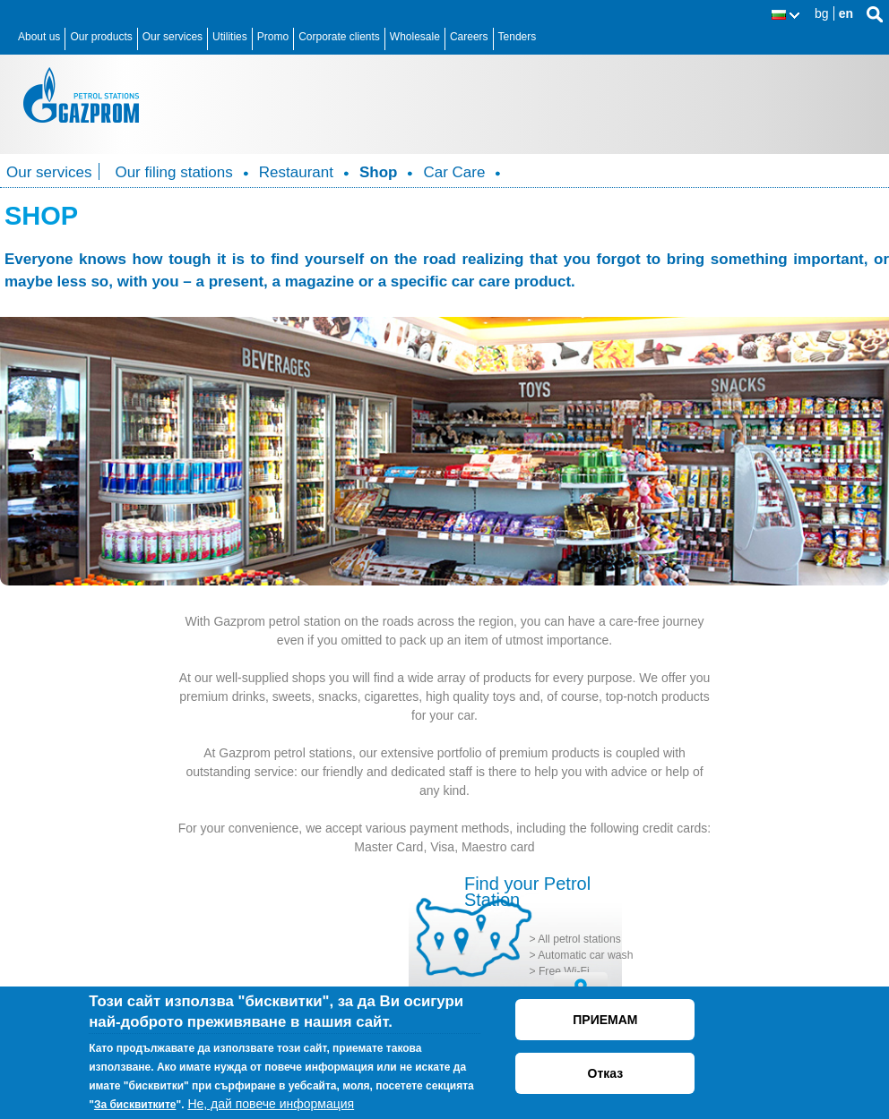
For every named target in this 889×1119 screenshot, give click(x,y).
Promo (273, 36)
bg (822, 13)
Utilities (229, 36)
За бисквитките (135, 1104)
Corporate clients (339, 36)
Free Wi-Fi (564, 971)
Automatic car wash (585, 955)
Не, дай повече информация (270, 1104)
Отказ (606, 1073)
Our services (172, 36)
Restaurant (296, 172)
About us (39, 36)
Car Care (454, 172)
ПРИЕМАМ (605, 1019)
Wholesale (415, 36)
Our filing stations (173, 172)
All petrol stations (579, 939)
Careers (469, 36)
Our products (101, 36)
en (846, 13)
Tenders (517, 36)
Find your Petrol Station (527, 892)
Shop (378, 172)
